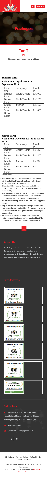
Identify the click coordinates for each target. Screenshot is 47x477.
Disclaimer (9, 457)
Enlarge (23, 295)
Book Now (40, 6)
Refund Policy (36, 457)
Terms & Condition (23, 459)
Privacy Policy (22, 457)
